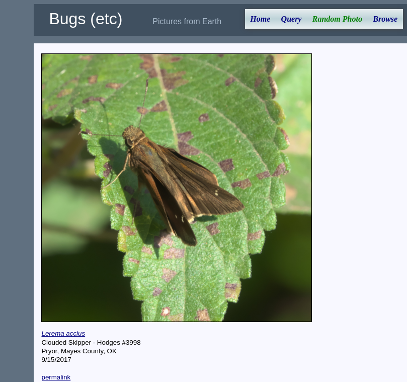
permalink (55, 377)
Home (260, 19)
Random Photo (337, 19)
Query (291, 19)
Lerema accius (63, 333)
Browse (385, 19)
